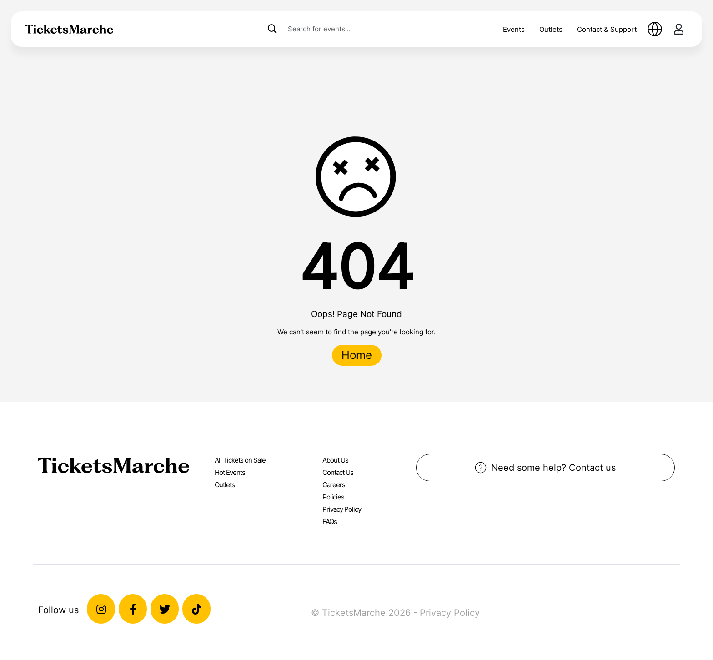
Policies (333, 497)
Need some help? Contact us (545, 468)
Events (514, 29)
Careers (333, 484)
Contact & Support (607, 29)
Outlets (550, 29)
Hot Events (230, 472)
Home (356, 355)
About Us (335, 460)
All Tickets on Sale (240, 460)
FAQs (329, 521)
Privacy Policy (341, 509)
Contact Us (337, 472)
